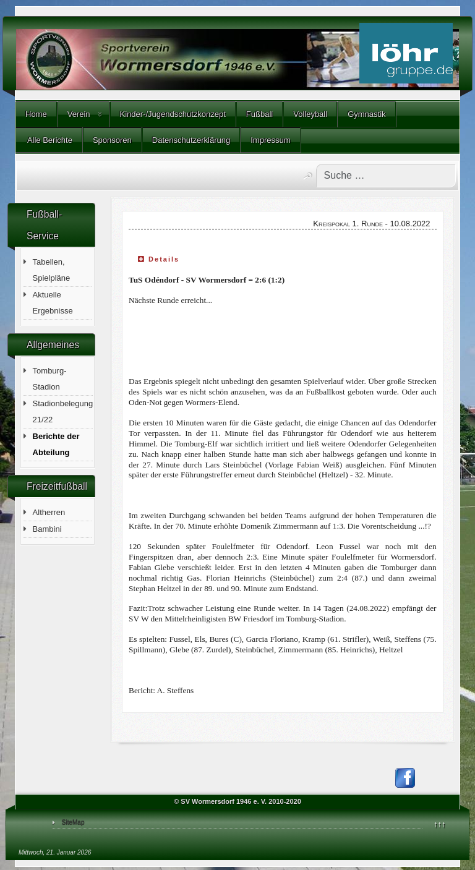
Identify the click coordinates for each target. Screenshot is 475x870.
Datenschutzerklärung (191, 140)
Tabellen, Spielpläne (52, 270)
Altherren (49, 512)
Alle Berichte (48, 140)
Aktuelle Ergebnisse (53, 302)
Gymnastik (366, 114)
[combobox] (386, 175)
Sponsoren (112, 140)
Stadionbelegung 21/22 (63, 411)
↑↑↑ (440, 824)
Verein (78, 114)
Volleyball (310, 114)
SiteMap (73, 822)
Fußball (259, 114)
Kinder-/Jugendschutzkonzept (173, 114)
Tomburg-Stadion (50, 378)
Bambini (47, 529)
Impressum (270, 140)
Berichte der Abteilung (56, 444)
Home (36, 114)
